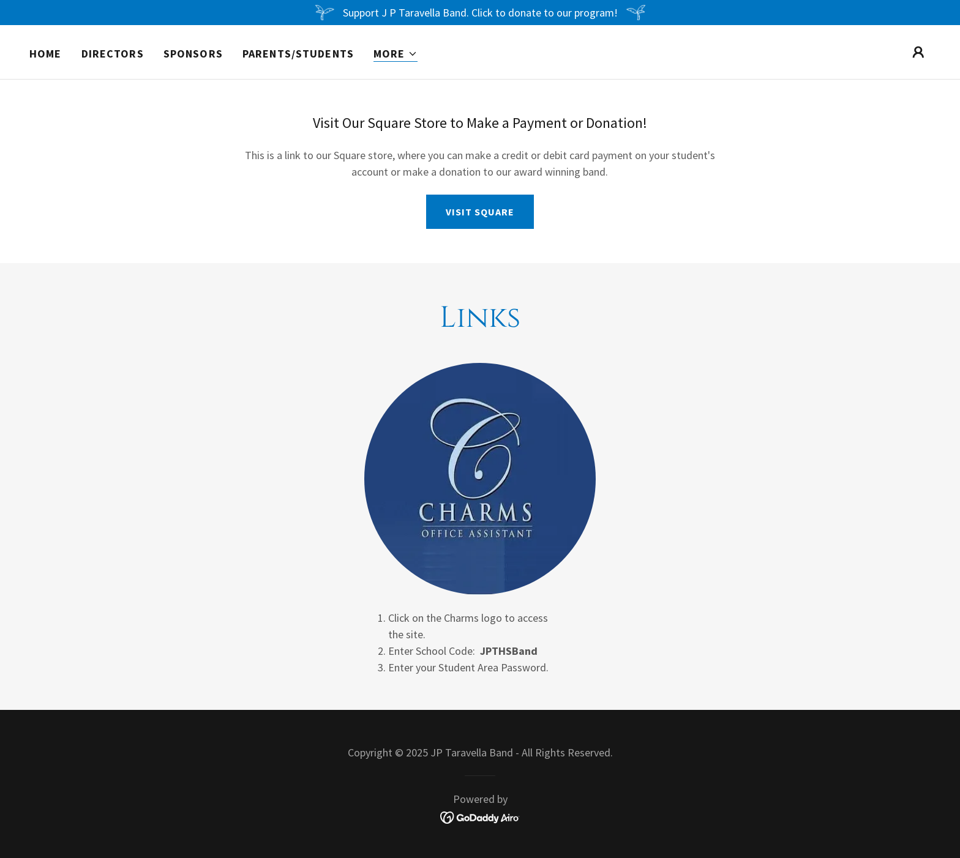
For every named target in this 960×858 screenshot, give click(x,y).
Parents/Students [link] (298, 54)
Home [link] (45, 54)
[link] (480, 817)
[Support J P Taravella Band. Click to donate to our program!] (480, 12)
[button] (395, 54)
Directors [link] (112, 54)
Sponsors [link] (193, 54)
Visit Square (480, 212)
